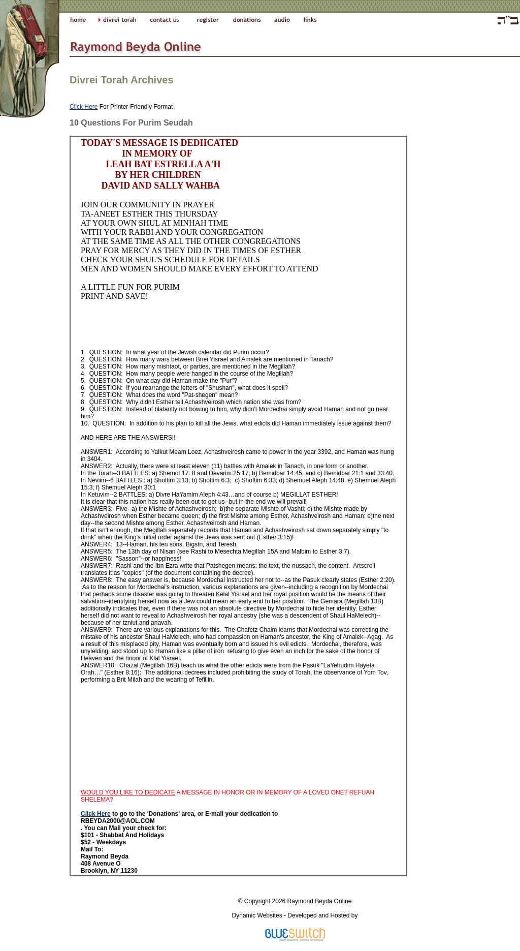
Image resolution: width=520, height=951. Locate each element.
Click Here (84, 106)
